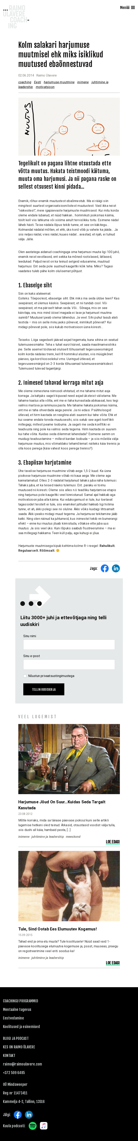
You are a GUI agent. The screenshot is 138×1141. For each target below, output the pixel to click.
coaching (24, 82)
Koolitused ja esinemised (21, 1026)
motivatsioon (45, 87)
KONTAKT (9, 1055)
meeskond (73, 837)
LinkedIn (29, 1115)
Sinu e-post (31, 656)
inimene (83, 82)
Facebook (18, 1115)
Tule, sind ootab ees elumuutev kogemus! (57, 929)
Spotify (33, 1126)
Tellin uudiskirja (44, 690)
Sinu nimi (29, 636)
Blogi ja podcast (16, 1038)
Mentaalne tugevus (17, 1009)
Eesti (37, 82)
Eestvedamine (13, 1018)
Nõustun (51, 676)
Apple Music (44, 1126)
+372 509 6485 (14, 1072)
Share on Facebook (105, 568)
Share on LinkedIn (116, 568)
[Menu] (133, 8)
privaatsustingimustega (57, 676)
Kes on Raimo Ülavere (19, 1047)
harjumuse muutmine (59, 82)
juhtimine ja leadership (47, 837)
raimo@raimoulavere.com (22, 1064)
